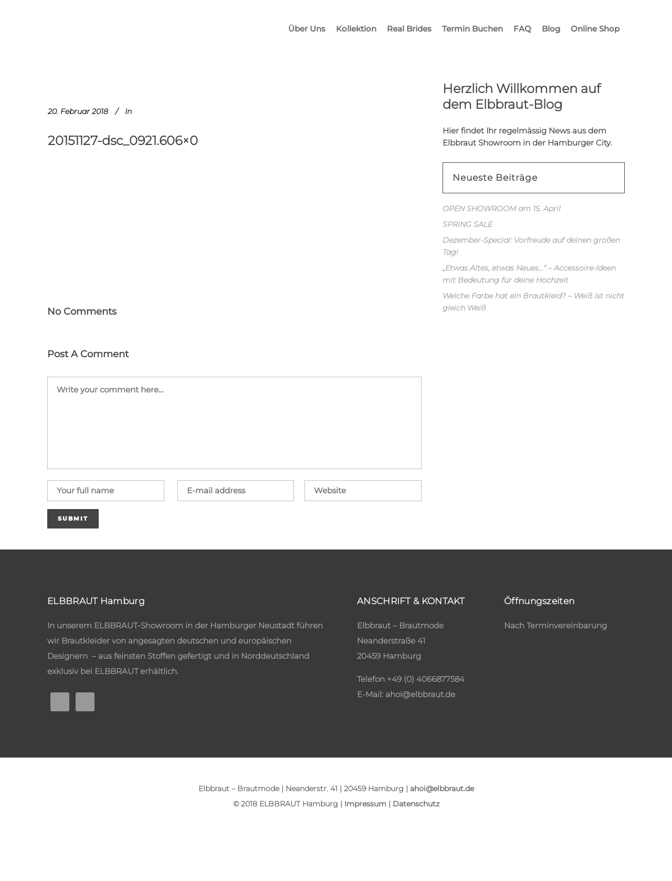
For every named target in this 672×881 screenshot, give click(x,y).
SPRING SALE (467, 224)
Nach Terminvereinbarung (555, 625)
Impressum (365, 804)
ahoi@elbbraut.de (420, 694)
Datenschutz (416, 804)
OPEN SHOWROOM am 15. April (502, 208)
